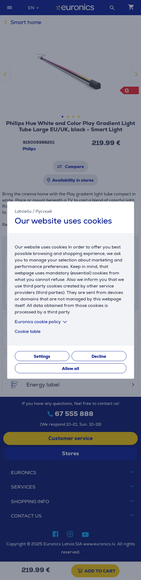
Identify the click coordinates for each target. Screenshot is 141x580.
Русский (44, 211)
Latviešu (23, 211)
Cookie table (27, 331)
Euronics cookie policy (42, 322)
